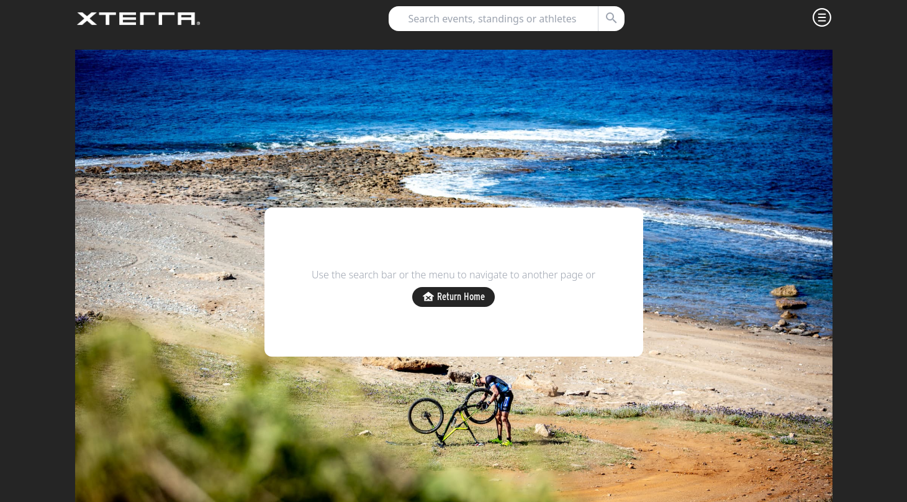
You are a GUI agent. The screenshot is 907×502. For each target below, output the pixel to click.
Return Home (453, 297)
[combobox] (501, 18)
